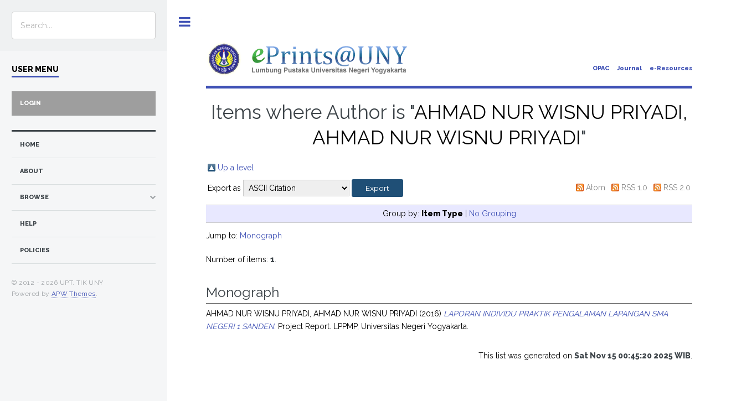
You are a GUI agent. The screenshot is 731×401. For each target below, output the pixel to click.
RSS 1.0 (634, 187)
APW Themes (74, 294)
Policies (35, 250)
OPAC (601, 68)
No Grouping (492, 213)
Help (28, 223)
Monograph (261, 235)
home (29, 144)
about (31, 171)
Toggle (184, 22)
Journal (629, 68)
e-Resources (671, 68)
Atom (595, 187)
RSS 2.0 (677, 187)
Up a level (236, 167)
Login (30, 103)
